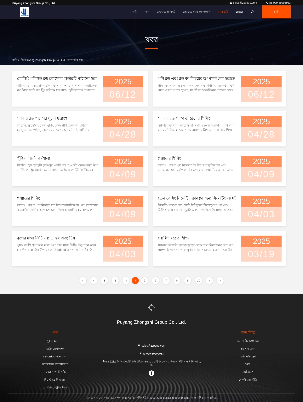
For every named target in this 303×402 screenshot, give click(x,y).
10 (198, 280)
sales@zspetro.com (243, 2)
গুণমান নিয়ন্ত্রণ (248, 356)
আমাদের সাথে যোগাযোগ (195, 12)
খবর (247, 364)
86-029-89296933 (278, 2)
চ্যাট (276, 12)
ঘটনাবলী (222, 12)
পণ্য (146, 12)
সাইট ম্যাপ (248, 372)
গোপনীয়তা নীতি (248, 379)
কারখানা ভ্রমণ (247, 348)
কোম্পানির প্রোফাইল (248, 341)
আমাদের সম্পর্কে (165, 12)
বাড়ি (133, 12)
